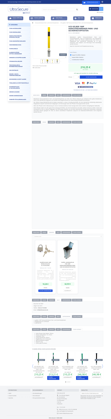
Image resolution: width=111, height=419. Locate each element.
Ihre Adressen (36, 395)
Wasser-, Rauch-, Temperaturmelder (19, 74)
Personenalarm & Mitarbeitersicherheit (19, 65)
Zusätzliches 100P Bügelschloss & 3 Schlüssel (45, 264)
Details (45, 287)
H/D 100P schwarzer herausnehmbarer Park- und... (96, 368)
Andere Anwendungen (19, 95)
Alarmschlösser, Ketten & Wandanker (19, 53)
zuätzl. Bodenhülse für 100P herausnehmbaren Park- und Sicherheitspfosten (67, 265)
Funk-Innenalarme (19, 32)
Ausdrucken (37, 67)
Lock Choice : (73, 52)
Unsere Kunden (12, 395)
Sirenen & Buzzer (19, 92)
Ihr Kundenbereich (38, 390)
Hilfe (58, 95)
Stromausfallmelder (19, 61)
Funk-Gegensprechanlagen (19, 41)
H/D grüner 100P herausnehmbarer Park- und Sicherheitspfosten (39, 369)
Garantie (11, 398)
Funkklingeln (19, 48)
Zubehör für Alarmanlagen (19, 99)
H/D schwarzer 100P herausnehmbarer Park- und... (67, 368)
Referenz (70, 33)
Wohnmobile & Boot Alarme (19, 79)
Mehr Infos (36, 95)
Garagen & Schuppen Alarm (19, 57)
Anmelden (100, 12)
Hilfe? (10, 393)
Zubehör (51, 95)
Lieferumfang (66, 95)
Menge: (70, 77)
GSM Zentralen (19, 70)
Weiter (60, 61)
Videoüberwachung (19, 45)
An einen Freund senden (40, 66)
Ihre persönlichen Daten (39, 398)
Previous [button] (32, 366)
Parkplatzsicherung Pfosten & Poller (19, 36)
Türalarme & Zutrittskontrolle (19, 83)
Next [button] (102, 366)
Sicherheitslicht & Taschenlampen (19, 87)
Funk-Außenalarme (19, 28)
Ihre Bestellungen (37, 393)
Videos (44, 95)
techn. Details (77, 95)
